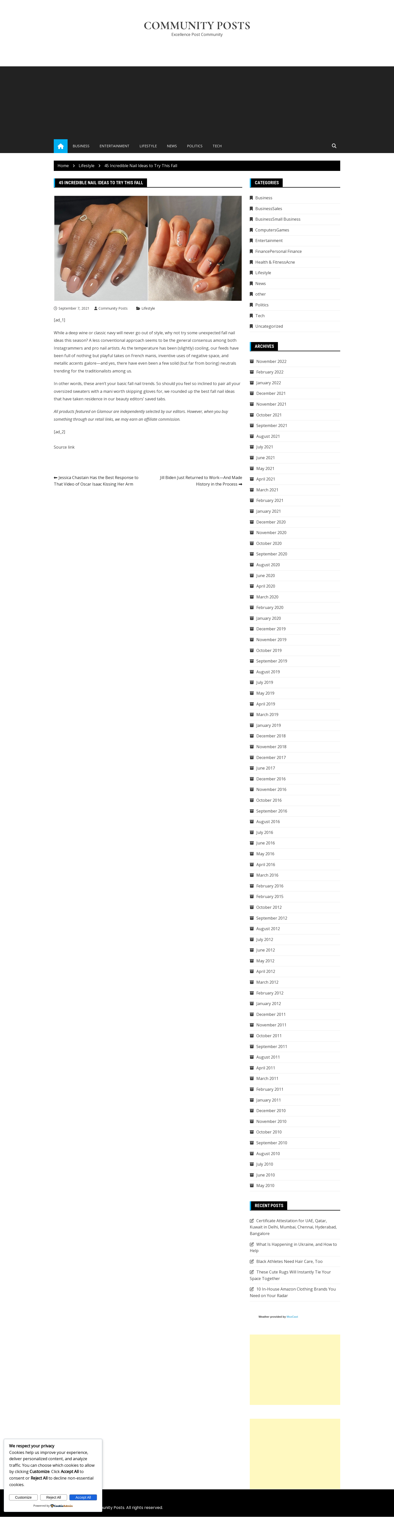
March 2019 (267, 714)
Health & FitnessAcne (275, 262)
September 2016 (271, 811)
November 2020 (271, 532)
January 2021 (268, 511)
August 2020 (268, 564)
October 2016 (269, 800)
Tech (217, 146)
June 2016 (265, 843)
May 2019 (265, 693)
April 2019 (265, 704)
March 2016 (267, 875)
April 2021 (265, 479)
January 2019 (268, 725)
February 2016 (269, 886)
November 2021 (271, 404)
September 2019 (271, 661)
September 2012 (271, 918)
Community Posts (197, 25)
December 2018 (271, 736)
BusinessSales (268, 208)
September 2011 (271, 1046)
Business (81, 146)
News (172, 146)
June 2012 (265, 950)
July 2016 (264, 832)
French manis (143, 355)
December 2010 (271, 1110)
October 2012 (269, 907)
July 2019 (264, 682)
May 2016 (265, 854)
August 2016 (268, 821)
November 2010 (271, 1121)
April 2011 (265, 1068)
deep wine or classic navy (92, 333)
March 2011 (267, 1078)
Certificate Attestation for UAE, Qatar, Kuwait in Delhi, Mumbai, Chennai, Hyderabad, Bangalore (293, 1227)
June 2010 (265, 1175)
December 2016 (271, 779)
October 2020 (269, 543)
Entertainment (114, 146)
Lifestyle (148, 146)
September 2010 (271, 1143)
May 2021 (265, 468)
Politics (195, 146)
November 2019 (271, 639)
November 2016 (271, 789)
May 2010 (265, 1186)
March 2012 (267, 982)
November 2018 (271, 746)
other (260, 294)
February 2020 (269, 607)
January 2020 (268, 618)
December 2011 (271, 1014)
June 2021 (265, 457)
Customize (23, 1497)
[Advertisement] (197, 102)
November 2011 (271, 1025)
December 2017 (271, 757)
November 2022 (271, 361)
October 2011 (269, 1035)
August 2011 (268, 1057)
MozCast (292, 1316)
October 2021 (269, 415)
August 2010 (268, 1153)
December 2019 (271, 629)
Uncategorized (269, 326)
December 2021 (271, 393)
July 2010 (264, 1164)
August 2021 (268, 436)
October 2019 (269, 650)
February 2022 (269, 372)
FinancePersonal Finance (278, 251)
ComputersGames (272, 230)
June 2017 (265, 768)
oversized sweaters (72, 391)
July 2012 (264, 939)
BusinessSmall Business (278, 219)
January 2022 (268, 383)
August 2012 (268, 928)
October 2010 (269, 1132)
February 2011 (269, 1089)
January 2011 (268, 1100)
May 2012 (265, 961)
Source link (64, 447)
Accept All (83, 1497)
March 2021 (267, 490)
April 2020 (265, 586)
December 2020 (271, 522)
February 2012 (269, 993)
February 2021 (269, 500)
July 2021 (264, 447)
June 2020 (265, 575)
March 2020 (267, 597)
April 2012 (265, 971)
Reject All (53, 1497)
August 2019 (268, 672)
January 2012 (268, 1004)
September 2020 (271, 554)
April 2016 (265, 864)
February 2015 (269, 896)
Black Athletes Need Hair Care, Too (289, 1261)
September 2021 (271, 425)
